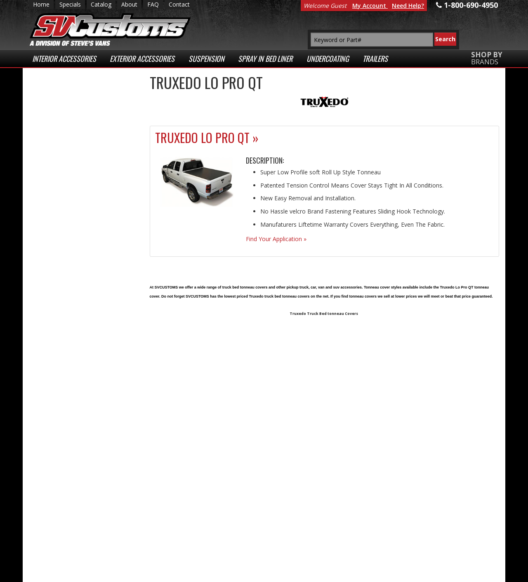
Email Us (63, 327)
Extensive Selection (82, 102)
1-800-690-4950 (70, 354)
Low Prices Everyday (77, 136)
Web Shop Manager (198, 573)
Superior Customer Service (81, 213)
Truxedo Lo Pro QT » (207, 137)
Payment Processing (409, 552)
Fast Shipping (71, 169)
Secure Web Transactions (70, 250)
